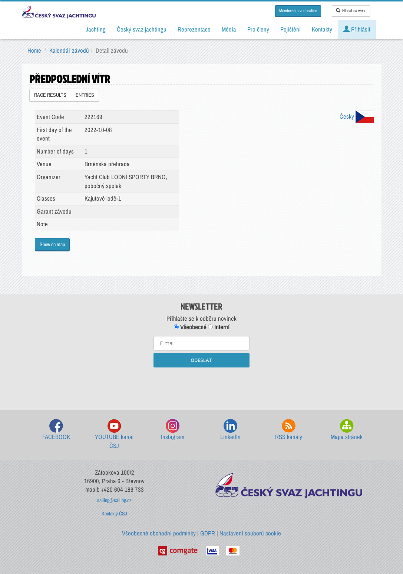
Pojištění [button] (290, 29)
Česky (357, 116)
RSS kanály (288, 430)
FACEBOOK (56, 430)
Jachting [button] (96, 29)
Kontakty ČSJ (114, 513)
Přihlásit (356, 29)
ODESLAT (201, 360)
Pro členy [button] (258, 29)
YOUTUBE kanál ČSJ (114, 434)
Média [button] (229, 29)
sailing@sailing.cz (114, 500)
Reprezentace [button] (194, 29)
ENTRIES (85, 95)
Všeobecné (190, 327)
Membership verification (298, 11)
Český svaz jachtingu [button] (141, 29)
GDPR (207, 533)
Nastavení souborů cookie (250, 533)
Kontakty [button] (322, 29)
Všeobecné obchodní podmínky (159, 533)
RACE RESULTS (50, 95)
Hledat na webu (351, 11)
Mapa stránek (347, 430)
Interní (218, 327)
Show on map (52, 244)
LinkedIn (230, 430)
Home (34, 50)
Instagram (172, 430)
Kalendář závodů (69, 50)
